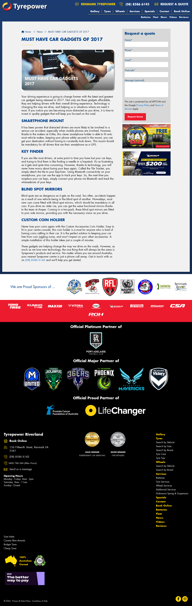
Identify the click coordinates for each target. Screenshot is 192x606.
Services (135, 11)
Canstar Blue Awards (14, 540)
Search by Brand (164, 450)
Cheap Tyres (10, 548)
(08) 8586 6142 (137, 4)
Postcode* (130, 70)
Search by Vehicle (165, 442)
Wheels (120, 11)
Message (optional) (134, 80)
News (164, 17)
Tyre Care (161, 454)
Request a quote (171, 4)
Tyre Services (162, 481)
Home (26, 31)
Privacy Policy (143, 105)
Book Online (182, 11)
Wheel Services (164, 485)
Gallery (94, 11)
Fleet (155, 17)
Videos (173, 17)
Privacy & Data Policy (21, 601)
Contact (164, 11)
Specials (150, 11)
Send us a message (20, 469)
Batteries (146, 17)
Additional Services (166, 489)
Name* (128, 40)
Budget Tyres (10, 544)
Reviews (184, 17)
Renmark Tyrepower (95, 4)
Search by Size (163, 446)
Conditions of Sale (40, 601)
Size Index (9, 536)
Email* (128, 60)
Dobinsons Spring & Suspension (172, 493)
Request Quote (135, 116)
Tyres (107, 11)
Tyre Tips (160, 458)
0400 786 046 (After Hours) (23, 463)
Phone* (128, 50)
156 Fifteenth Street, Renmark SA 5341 (28, 449)
